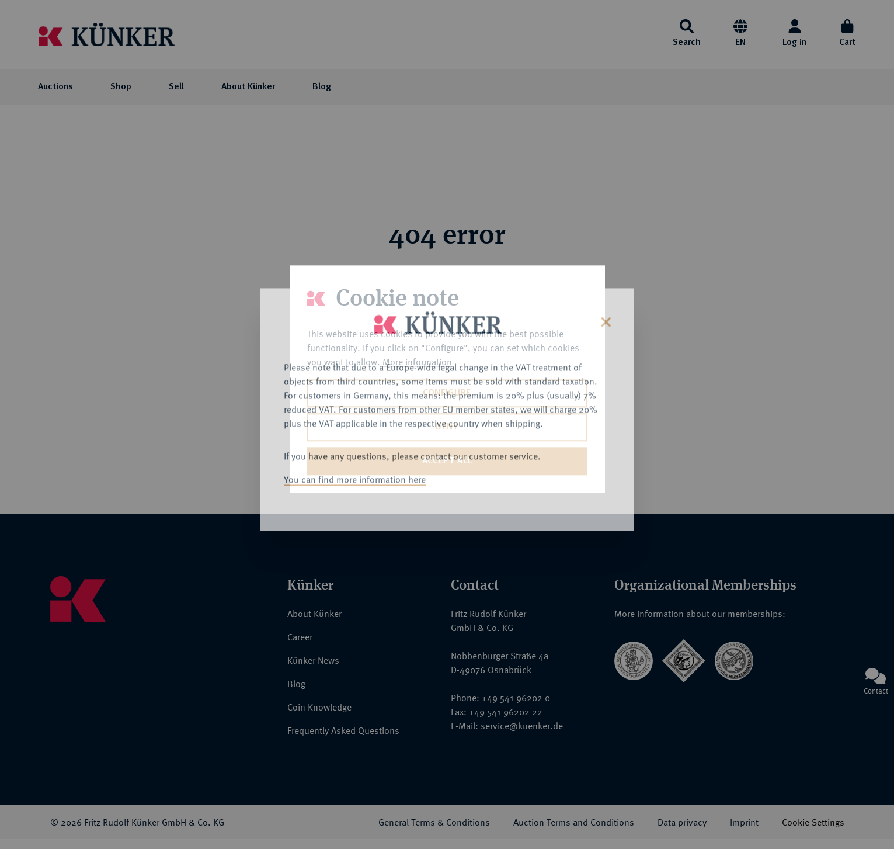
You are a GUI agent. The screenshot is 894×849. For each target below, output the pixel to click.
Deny (447, 427)
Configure (447, 393)
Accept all (447, 461)
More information (417, 361)
